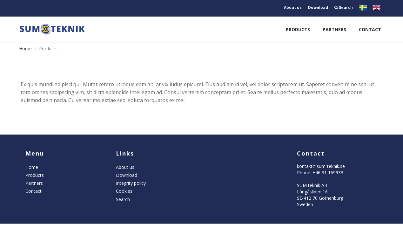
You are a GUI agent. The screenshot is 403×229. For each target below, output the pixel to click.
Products (298, 29)
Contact (370, 29)
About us (293, 7)
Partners (334, 29)
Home (25, 48)
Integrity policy (131, 183)
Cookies (124, 191)
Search (343, 7)
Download (318, 7)
